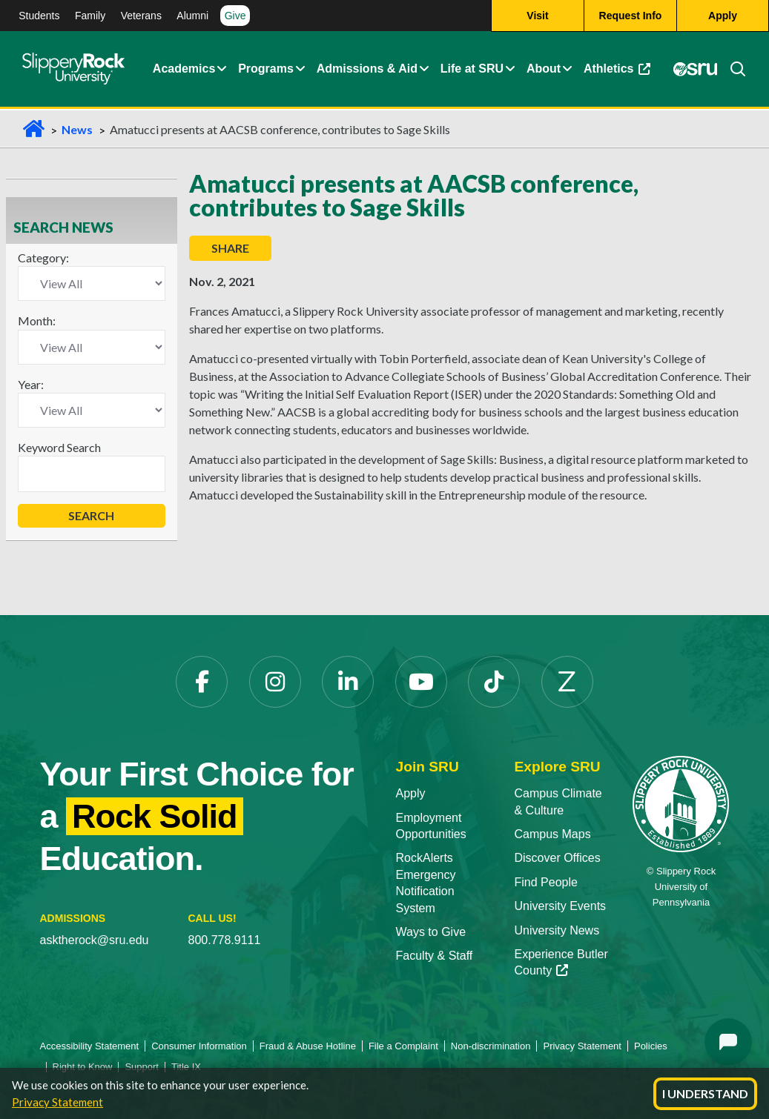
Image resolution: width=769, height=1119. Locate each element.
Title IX (186, 1066)
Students (39, 15)
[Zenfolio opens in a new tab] (567, 682)
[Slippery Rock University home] (681, 803)
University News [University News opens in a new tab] (556, 930)
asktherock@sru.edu (94, 940)
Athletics (619, 72)
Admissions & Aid (367, 68)
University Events (560, 906)
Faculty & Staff (434, 955)
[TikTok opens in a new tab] (494, 682)
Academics (184, 68)
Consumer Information (199, 1046)
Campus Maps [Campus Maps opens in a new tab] (552, 834)
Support (142, 1066)
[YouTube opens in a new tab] (421, 682)
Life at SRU (472, 68)
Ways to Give (431, 932)
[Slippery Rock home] (73, 69)
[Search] (732, 69)
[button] (222, 69)
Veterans (141, 15)
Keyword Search (59, 447)
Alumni (192, 15)
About (544, 68)
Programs (266, 68)
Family (90, 15)
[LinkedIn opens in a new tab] (348, 682)
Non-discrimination (491, 1046)
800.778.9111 (224, 940)
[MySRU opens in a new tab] (695, 69)
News (77, 129)
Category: (43, 257)
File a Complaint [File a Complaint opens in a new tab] (403, 1046)
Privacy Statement (57, 1102)
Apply (411, 793)
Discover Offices (557, 857)
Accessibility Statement (89, 1046)
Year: (31, 384)
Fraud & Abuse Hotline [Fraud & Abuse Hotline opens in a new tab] (308, 1046)
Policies (650, 1046)
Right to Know (83, 1066)
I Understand (705, 1093)
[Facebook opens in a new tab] (202, 682)
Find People (545, 882)
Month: (37, 320)
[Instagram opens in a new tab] (275, 682)
